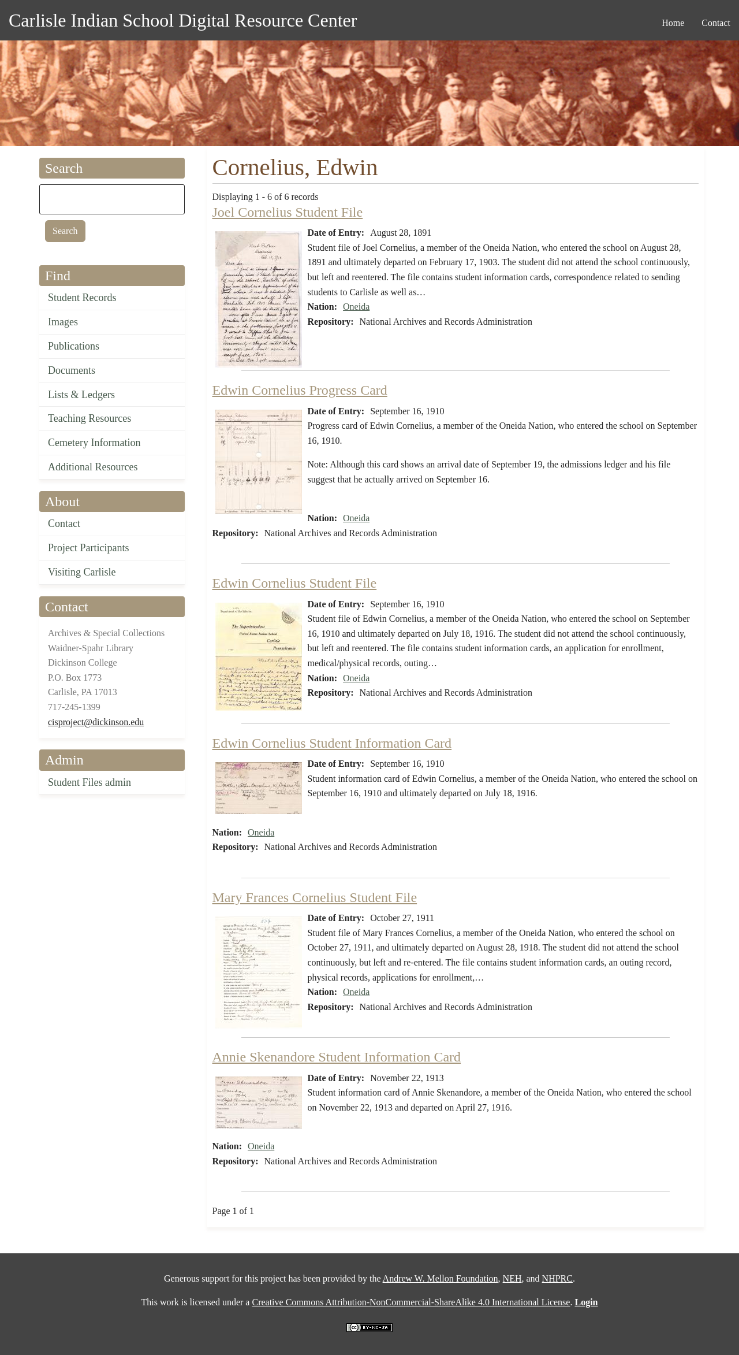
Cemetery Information (94, 442)
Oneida (356, 306)
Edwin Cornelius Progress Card (299, 390)
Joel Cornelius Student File (287, 212)
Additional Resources (92, 467)
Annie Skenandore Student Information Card (336, 1056)
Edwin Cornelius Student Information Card (332, 743)
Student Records (82, 297)
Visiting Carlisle (81, 572)
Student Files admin (89, 782)
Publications (73, 346)
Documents (71, 370)
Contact (64, 523)
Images (63, 322)
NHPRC (557, 1278)
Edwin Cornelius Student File (294, 583)
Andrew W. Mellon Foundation (440, 1278)
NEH (512, 1278)
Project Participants (88, 548)
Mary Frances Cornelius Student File (314, 897)
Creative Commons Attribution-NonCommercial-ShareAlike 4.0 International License (411, 1302)
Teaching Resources (89, 418)
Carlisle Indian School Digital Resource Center (183, 20)
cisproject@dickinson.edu (96, 722)
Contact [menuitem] (715, 23)
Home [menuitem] (673, 23)
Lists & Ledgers (81, 394)
